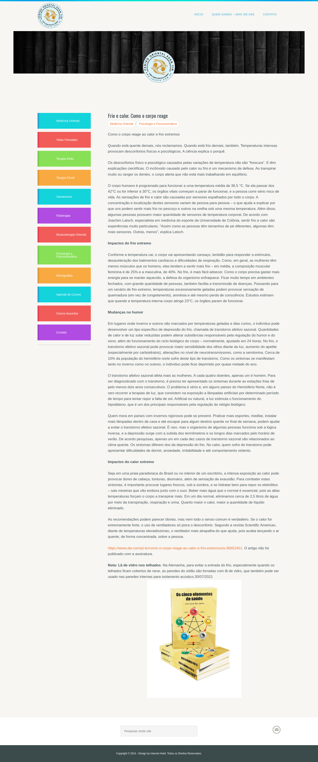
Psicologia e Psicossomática (158, 124)
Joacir (75, 733)
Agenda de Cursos (68, 294)
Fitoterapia (63, 215)
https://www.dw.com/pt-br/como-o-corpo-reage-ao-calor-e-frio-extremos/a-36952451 (175, 548)
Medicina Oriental (121, 124)
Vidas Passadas (67, 139)
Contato (61, 332)
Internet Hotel (158, 753)
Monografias (64, 275)
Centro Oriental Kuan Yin (50, 10)
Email (276, 730)
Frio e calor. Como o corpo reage (138, 115)
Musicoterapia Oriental (71, 234)
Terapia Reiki (65, 158)
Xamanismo (64, 196)
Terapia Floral (65, 177)
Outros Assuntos (67, 313)
